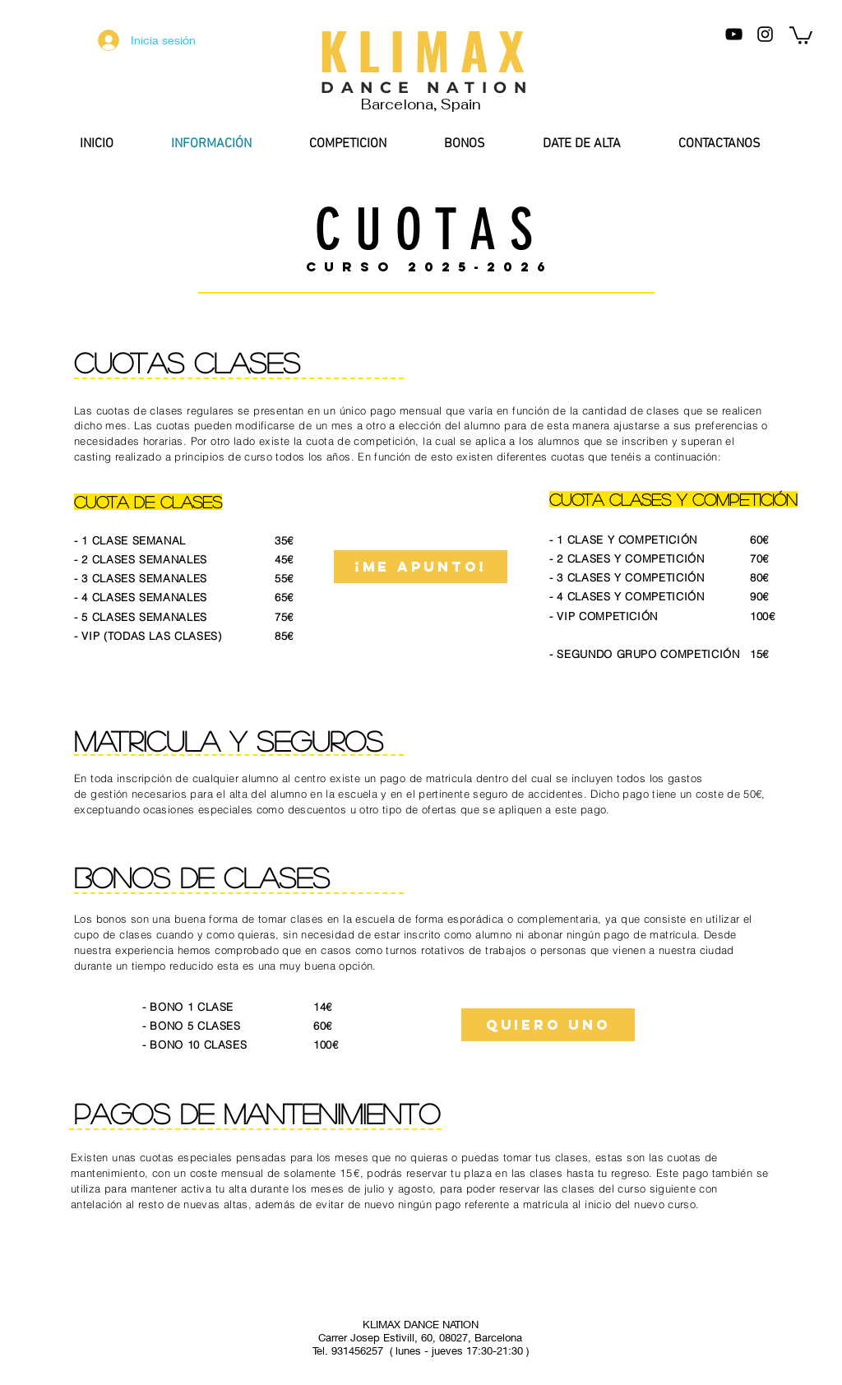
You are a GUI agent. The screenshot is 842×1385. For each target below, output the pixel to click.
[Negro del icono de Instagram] (765, 34)
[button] (800, 34)
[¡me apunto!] (420, 566)
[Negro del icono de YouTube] (734, 34)
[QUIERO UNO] (548, 1024)
